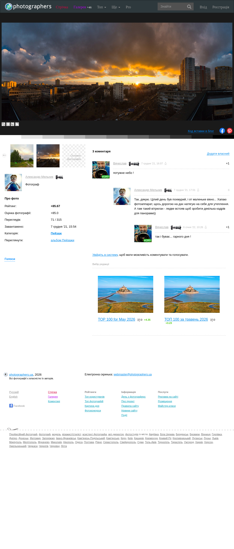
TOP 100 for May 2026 (116, 319)
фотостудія (131, 434)
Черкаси (32, 446)
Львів (215, 438)
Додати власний (218, 153)
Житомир (35, 438)
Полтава (89, 442)
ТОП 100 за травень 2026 (186, 319)
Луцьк (207, 438)
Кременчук (151, 438)
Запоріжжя (48, 438)
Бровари (195, 434)
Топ (101, 7)
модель (56, 434)
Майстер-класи (167, 405)
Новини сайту (129, 410)
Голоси (10, 259)
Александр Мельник (39, 176)
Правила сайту (130, 405)
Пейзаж (56, 233)
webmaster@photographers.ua (133, 374)
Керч (123, 438)
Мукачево (43, 442)
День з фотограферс (133, 396)
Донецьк (23, 438)
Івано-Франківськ (66, 438)
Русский (14, 392)
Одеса (78, 442)
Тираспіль (177, 442)
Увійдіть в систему (105, 254)
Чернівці (55, 446)
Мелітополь (30, 442)
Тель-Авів (150, 442)
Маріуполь (15, 442)
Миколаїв (56, 442)
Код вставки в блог (201, 131)
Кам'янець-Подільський (91, 438)
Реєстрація (221, 7)
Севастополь (110, 442)
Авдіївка (154, 434)
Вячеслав (119, 163)
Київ (130, 438)
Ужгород (189, 442)
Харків (199, 442)
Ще (116, 7)
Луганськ (197, 438)
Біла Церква (167, 434)
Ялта (64, 446)
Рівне (98, 442)
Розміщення (165, 401)
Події (124, 415)
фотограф (45, 434)
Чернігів (43, 446)
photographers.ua (21, 374)
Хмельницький (17, 446)
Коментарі (54, 401)
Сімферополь (128, 442)
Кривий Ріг (165, 438)
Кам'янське (113, 438)
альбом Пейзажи (62, 240)
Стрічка (62, 7)
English (13, 396)
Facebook (17, 405)
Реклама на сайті (168, 396)
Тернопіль (164, 442)
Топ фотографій (94, 401)
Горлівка (217, 434)
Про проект (128, 401)
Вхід (203, 7)
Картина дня (92, 405)
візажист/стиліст (71, 434)
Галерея (83, 7)
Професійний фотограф (23, 434)
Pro (128, 7)
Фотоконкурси (93, 410)
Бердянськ (182, 434)
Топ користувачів (95, 396)
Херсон (208, 442)
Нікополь (68, 442)
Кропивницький (182, 438)
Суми (140, 442)
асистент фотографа (94, 434)
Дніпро (13, 438)
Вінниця (205, 434)
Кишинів (139, 438)
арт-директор (116, 434)
